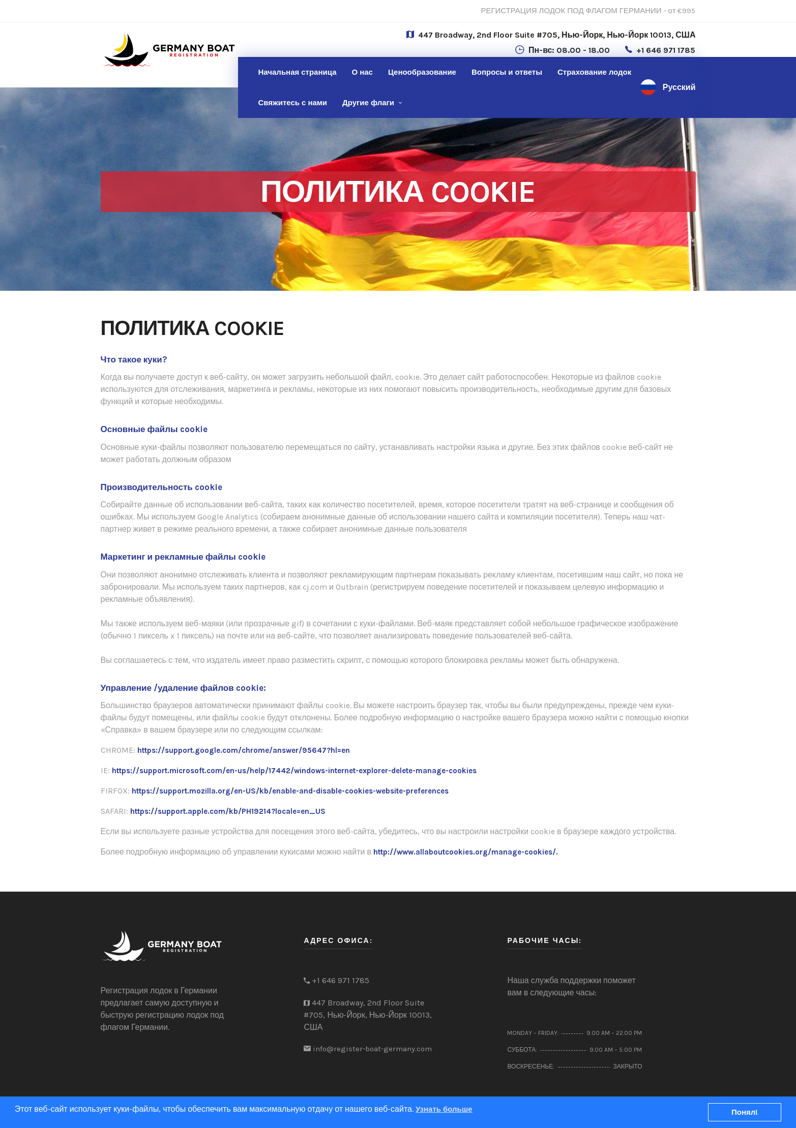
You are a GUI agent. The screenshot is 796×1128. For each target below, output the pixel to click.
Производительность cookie (161, 487)
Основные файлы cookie (154, 429)
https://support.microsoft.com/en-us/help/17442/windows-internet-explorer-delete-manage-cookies (294, 770)
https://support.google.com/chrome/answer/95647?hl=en (243, 750)
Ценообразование (422, 72)
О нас (361, 72)
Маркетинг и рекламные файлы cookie (183, 557)
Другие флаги (368, 102)
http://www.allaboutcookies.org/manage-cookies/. (465, 852)
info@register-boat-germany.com (372, 1048)
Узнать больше (444, 1109)
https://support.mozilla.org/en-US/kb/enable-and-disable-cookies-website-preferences (290, 791)
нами (293, 102)
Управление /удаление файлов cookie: (183, 688)
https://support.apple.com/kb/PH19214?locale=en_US (228, 811)
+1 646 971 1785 (665, 50)
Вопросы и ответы (506, 72)
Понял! (744, 1112)
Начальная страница (297, 72)
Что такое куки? (134, 359)
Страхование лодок (594, 72)
